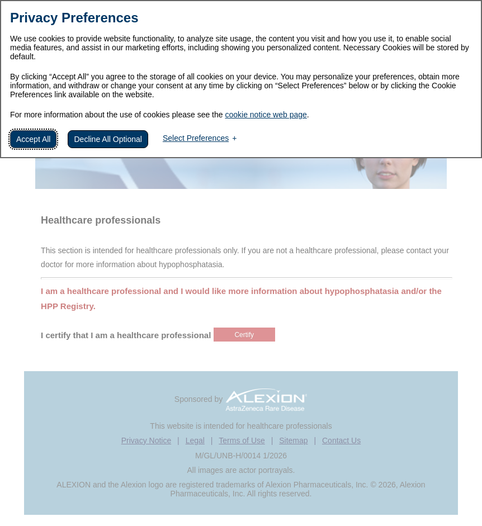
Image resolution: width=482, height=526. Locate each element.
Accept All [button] (33, 139)
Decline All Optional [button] (107, 139)
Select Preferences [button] (196, 138)
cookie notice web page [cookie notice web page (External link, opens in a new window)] (265, 114)
